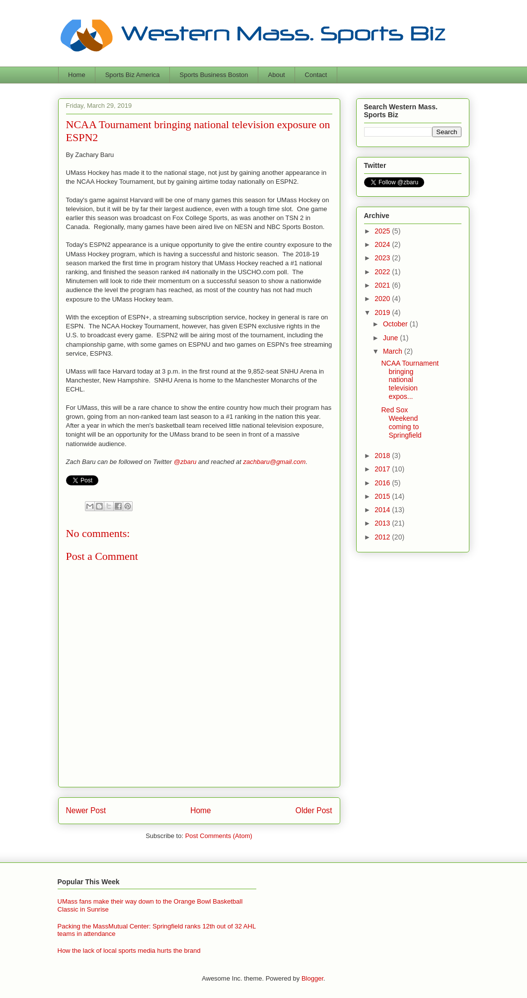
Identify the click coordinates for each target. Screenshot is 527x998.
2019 (383, 312)
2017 (383, 469)
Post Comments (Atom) (218, 836)
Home (76, 74)
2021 (383, 285)
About (276, 74)
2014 (383, 510)
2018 (383, 456)
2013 (383, 523)
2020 (383, 299)
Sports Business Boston (214, 74)
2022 (383, 272)
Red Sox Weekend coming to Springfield (401, 422)
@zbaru (185, 461)
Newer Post (86, 810)
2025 (383, 231)
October (396, 324)
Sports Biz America (132, 74)
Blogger (312, 978)
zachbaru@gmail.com (274, 461)
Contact (316, 74)
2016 (383, 483)
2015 (383, 496)
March (393, 351)
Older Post (314, 810)
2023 (383, 258)
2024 (383, 244)
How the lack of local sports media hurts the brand (129, 950)
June (391, 338)
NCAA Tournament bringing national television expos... (410, 379)
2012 (383, 537)
